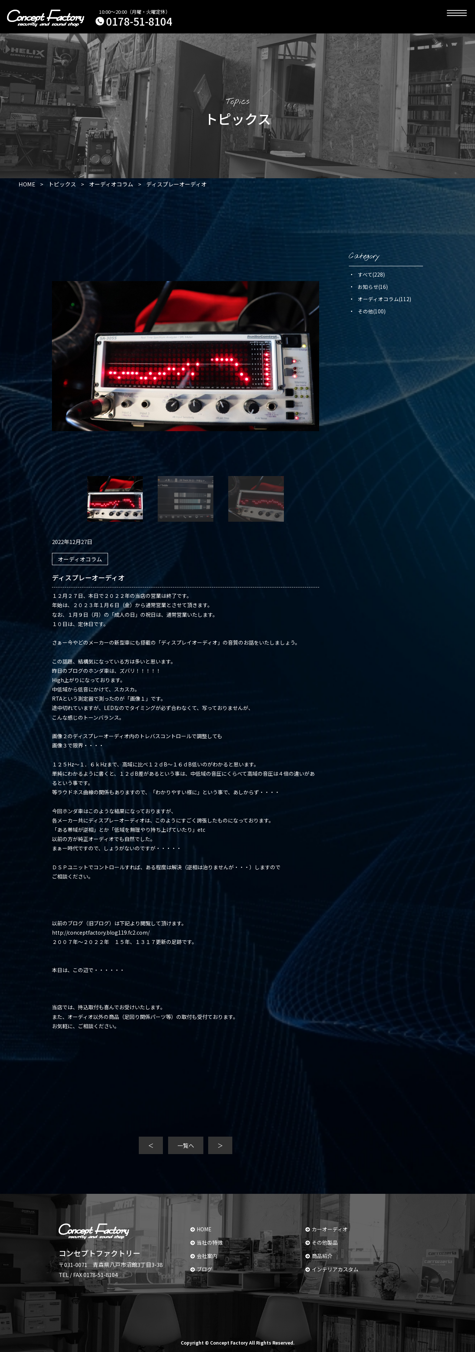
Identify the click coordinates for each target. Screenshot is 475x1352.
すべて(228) (371, 274)
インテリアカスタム (331, 1269)
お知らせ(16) (373, 286)
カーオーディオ (326, 1229)
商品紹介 (318, 1256)
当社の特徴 (206, 1242)
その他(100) (372, 311)
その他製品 (321, 1242)
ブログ (201, 1269)
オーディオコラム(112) (384, 299)
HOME (201, 1229)
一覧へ (185, 1145)
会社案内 (203, 1256)
